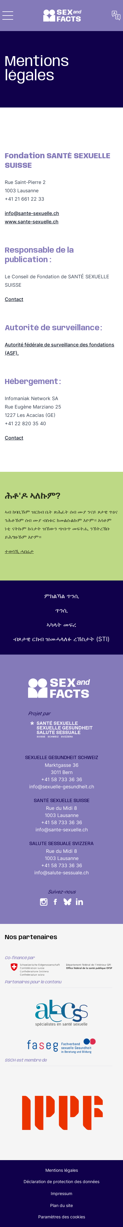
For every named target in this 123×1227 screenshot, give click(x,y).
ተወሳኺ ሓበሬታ (19, 551)
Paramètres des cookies (61, 1216)
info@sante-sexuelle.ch (32, 213)
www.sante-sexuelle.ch (32, 222)
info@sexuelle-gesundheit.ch (61, 787)
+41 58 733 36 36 (61, 779)
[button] (7, 15)
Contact (14, 299)
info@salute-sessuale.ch (61, 873)
